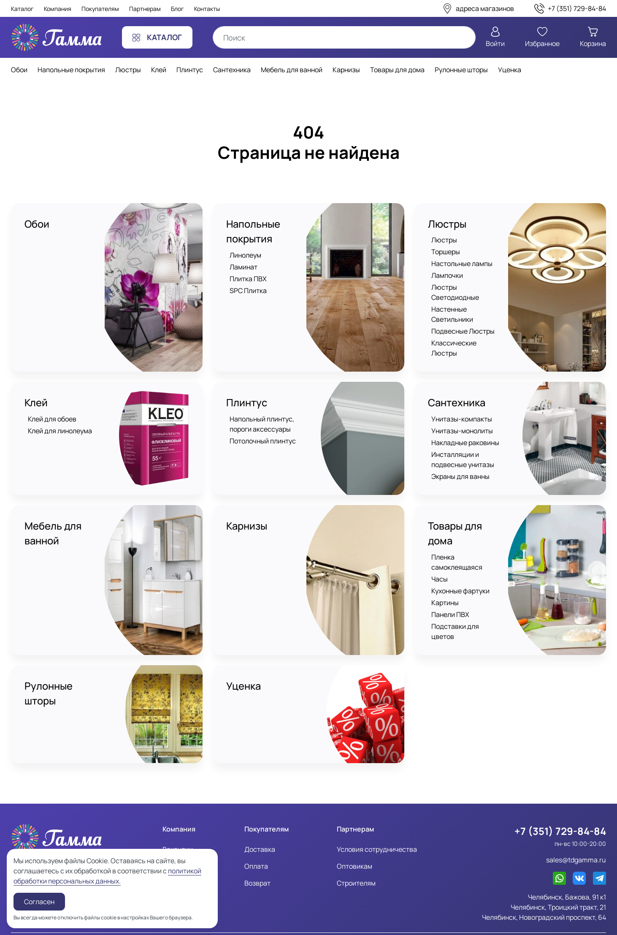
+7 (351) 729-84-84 (559, 810)
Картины (445, 593)
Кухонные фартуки (460, 581)
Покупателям (100, 9)
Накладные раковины (465, 433)
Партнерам (145, 9)
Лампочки (447, 275)
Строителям (356, 861)
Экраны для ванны (460, 466)
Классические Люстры (467, 343)
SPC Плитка (248, 291)
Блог (177, 9)
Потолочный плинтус (263, 431)
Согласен (39, 901)
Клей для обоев (52, 409)
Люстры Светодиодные (455, 292)
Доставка (259, 827)
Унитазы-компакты (461, 409)
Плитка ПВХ (248, 279)
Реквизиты (179, 844)
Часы (439, 569)
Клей (36, 393)
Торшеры (445, 252)
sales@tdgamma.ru (576, 838)
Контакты (207, 9)
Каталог (22, 9)
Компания (57, 9)
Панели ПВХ (450, 605)
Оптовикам (354, 844)
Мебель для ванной (53, 523)
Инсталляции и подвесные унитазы (462, 449)
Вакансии (177, 827)
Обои (37, 224)
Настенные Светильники (452, 314)
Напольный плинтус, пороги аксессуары (262, 414)
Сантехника (457, 393)
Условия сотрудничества (377, 827)
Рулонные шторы (48, 674)
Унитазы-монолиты (462, 421)
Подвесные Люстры (463, 331)
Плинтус (246, 393)
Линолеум (245, 255)
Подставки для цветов (467, 617)
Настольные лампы (462, 264)
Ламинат (243, 267)
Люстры (447, 224)
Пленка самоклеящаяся (456, 553)
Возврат (257, 861)
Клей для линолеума (60, 421)
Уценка (243, 667)
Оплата (256, 844)
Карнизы (247, 516)
